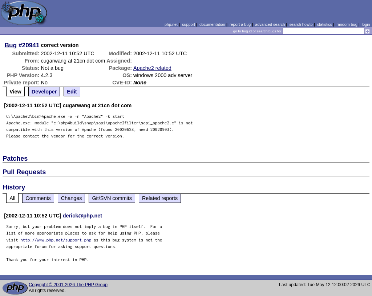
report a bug (240, 24)
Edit (72, 92)
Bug (11, 45)
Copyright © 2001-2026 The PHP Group (68, 284)
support (188, 24)
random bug (346, 24)
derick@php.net (82, 216)
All (12, 198)
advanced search (270, 24)
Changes (71, 198)
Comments (38, 198)
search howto (300, 24)
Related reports (160, 198)
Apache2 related (152, 68)
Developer (44, 92)
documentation (212, 24)
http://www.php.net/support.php (55, 239)
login (366, 24)
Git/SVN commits (112, 198)
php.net (171, 24)
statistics (324, 24)
